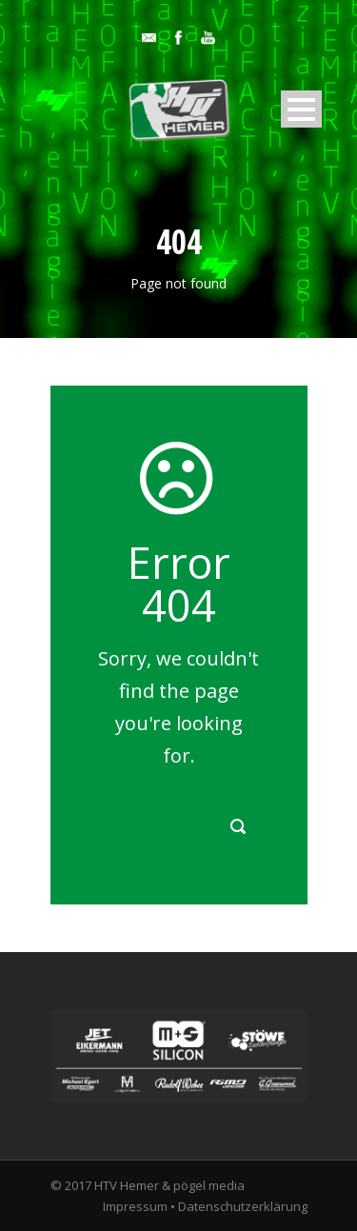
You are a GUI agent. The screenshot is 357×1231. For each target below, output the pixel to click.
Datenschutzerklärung (242, 1206)
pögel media (209, 1185)
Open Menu (301, 109)
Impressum (135, 1206)
